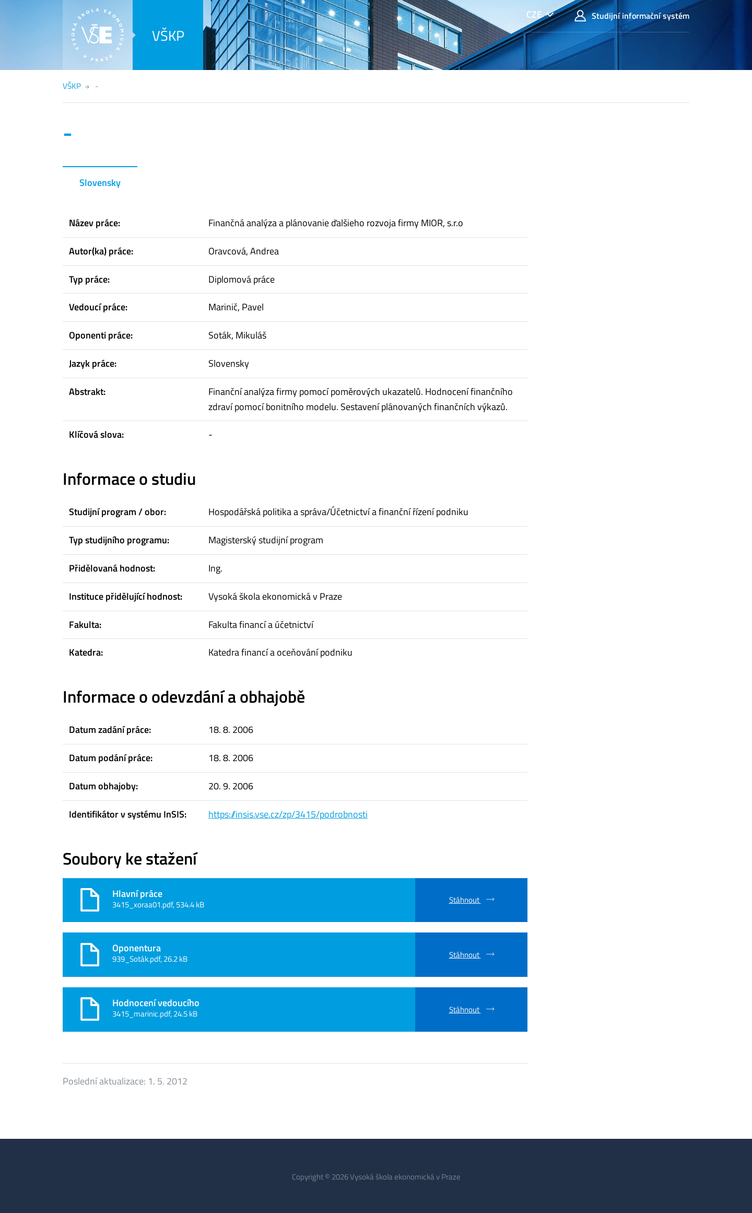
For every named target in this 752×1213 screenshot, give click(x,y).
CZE (534, 14)
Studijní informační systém (631, 16)
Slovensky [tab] (100, 183)
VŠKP (168, 35)
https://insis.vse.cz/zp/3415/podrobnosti (288, 814)
